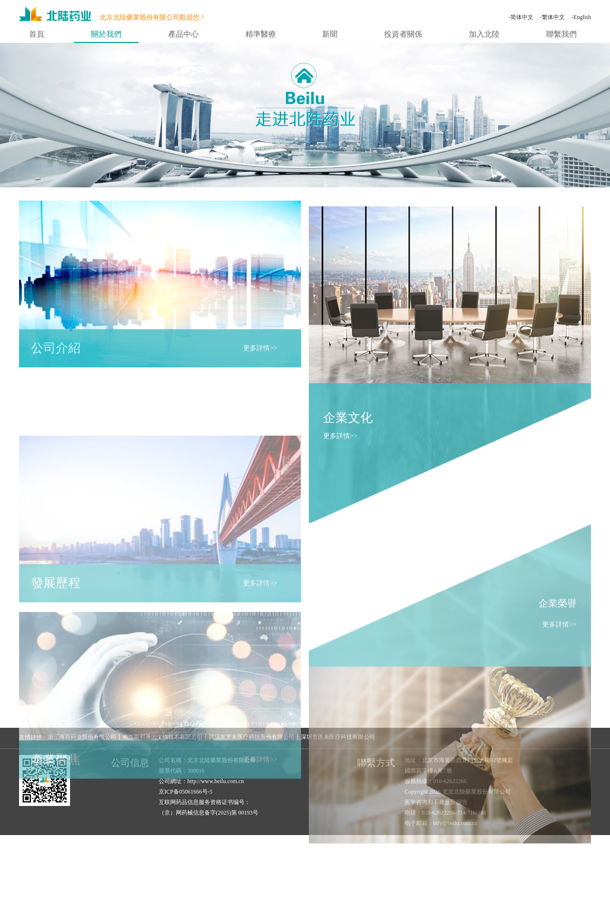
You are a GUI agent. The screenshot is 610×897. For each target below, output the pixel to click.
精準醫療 (260, 34)
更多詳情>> (260, 353)
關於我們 (106, 34)
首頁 (36, 34)
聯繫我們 (561, 34)
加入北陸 (484, 34)
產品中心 (183, 34)
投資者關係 (403, 34)
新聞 (329, 34)
